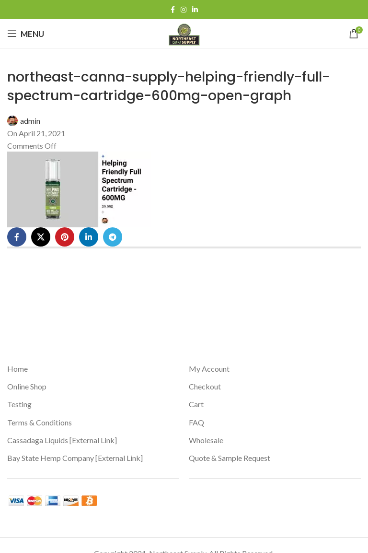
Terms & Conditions (39, 422)
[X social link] (40, 237)
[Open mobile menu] (25, 33)
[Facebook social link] (173, 9)
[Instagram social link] (183, 9)
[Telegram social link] (112, 237)
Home (17, 368)
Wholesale (206, 440)
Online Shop (26, 386)
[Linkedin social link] (195, 9)
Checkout (205, 386)
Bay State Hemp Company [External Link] (75, 457)
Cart (196, 404)
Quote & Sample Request (229, 457)
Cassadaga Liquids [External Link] (62, 440)
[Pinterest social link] (64, 237)
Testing (19, 404)
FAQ (196, 422)
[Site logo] (184, 32)
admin (30, 120)
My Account (209, 368)
